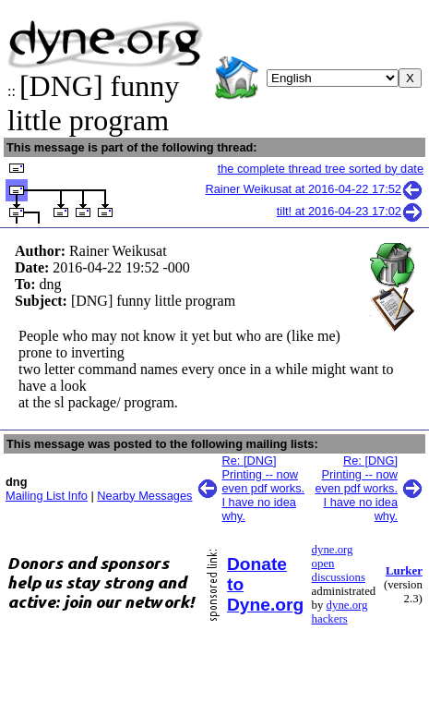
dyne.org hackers (340, 612)
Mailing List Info (47, 496)
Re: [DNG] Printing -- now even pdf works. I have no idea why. (263, 488)
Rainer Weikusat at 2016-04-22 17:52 (314, 189)
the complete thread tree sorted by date (320, 169)
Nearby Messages (144, 496)
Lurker (404, 570)
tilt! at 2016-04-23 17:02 (350, 211)
